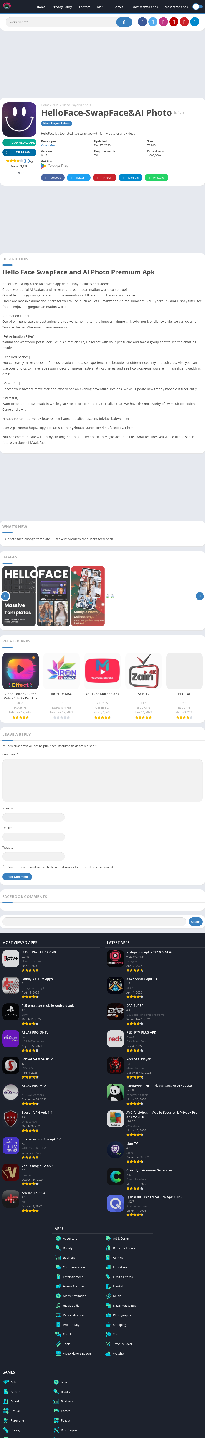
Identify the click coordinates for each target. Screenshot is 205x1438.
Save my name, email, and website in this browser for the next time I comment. (61, 867)
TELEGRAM (16, 152)
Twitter (77, 178)
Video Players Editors (76, 105)
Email (7, 828)
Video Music (49, 145)
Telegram (130, 178)
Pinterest (104, 178)
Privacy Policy (62, 7)
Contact (84, 7)
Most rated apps (176, 7)
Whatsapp (156, 178)
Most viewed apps (145, 7)
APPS (100, 7)
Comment (10, 754)
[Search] (69, 22)
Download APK (18, 142)
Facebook (52, 178)
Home (41, 7)
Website (7, 847)
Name (7, 808)
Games (118, 7)
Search (195, 921)
